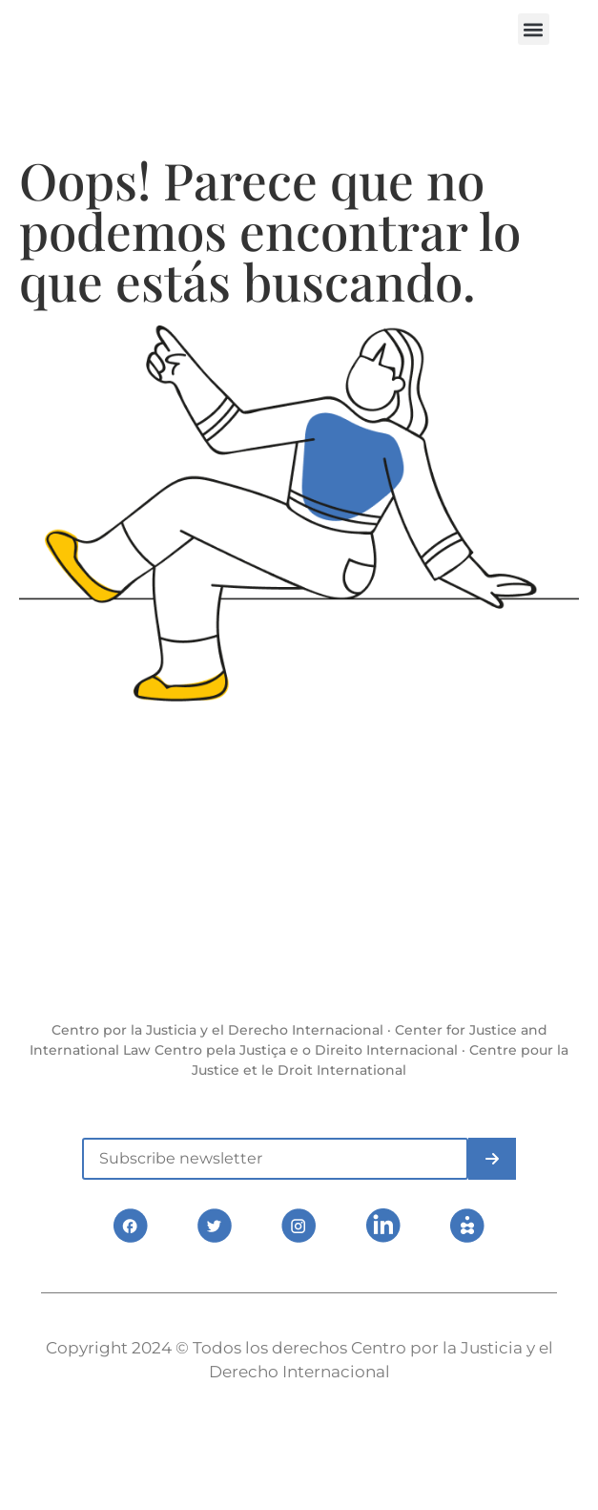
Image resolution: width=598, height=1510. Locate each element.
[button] (533, 29)
